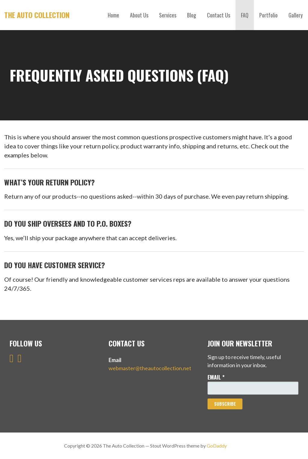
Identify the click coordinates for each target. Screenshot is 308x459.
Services (167, 15)
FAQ (244, 15)
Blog (191, 15)
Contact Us (218, 15)
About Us (139, 15)
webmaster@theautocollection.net (150, 368)
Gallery (295, 15)
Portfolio (268, 15)
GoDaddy (217, 445)
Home (113, 15)
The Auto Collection (36, 14)
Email (216, 377)
